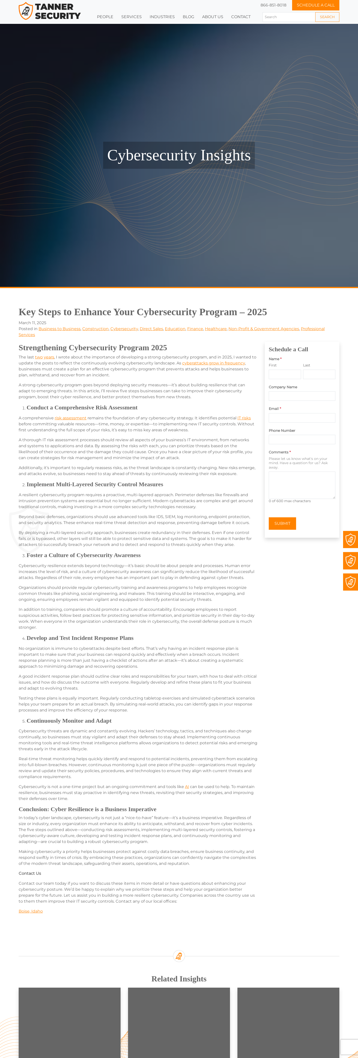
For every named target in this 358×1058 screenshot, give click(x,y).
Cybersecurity (124, 328)
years (49, 357)
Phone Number (282, 431)
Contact (241, 16)
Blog (188, 16)
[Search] (289, 17)
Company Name (283, 387)
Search (327, 17)
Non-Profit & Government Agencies (263, 328)
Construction (95, 328)
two (39, 357)
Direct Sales (151, 328)
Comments (280, 452)
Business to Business (60, 328)
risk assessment (71, 418)
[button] (162, 17)
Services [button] (131, 16)
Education (175, 328)
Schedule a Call (316, 5)
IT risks (244, 418)
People (105, 16)
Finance (195, 328)
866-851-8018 (273, 5)
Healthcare (216, 328)
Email (275, 409)
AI (187, 786)
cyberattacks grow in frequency (213, 363)
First (273, 365)
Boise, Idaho (31, 911)
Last (306, 365)
